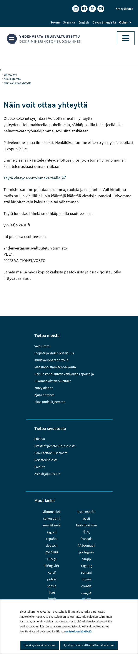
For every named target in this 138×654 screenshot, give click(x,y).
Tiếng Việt (51, 565)
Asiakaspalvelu (12, 78)
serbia (51, 586)
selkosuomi (10, 74)
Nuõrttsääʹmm (86, 525)
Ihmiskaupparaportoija (51, 360)
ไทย (52, 592)
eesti (86, 518)
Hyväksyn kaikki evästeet (39, 645)
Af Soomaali (86, 545)
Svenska (69, 22)
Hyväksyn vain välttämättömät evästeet (89, 645)
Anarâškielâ (51, 525)
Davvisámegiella (104, 22)
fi (1, 70)
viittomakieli (52, 511)
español (52, 538)
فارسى (86, 592)
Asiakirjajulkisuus (47, 474)
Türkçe (52, 559)
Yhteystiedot (124, 9)
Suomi (55, 22)
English (83, 22)
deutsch (52, 545)
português (86, 552)
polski (51, 579)
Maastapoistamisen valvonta (55, 367)
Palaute (39, 467)
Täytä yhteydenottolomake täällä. (34, 177)
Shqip (86, 559)
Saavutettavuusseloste (50, 453)
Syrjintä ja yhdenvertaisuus (54, 353)
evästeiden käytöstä (78, 631)
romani (86, 572)
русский (51, 552)
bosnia (86, 579)
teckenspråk (86, 511)
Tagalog (86, 565)
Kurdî (52, 572)
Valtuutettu (42, 346)
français (86, 538)
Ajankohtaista (44, 395)
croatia (86, 586)
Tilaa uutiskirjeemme (49, 401)
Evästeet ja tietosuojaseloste (55, 446)
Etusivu (39, 439)
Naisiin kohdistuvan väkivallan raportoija (64, 374)
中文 (86, 532)
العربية (52, 532)
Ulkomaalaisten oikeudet (52, 381)
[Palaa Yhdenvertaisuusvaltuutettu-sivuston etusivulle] (69, 39)
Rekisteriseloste (46, 460)
